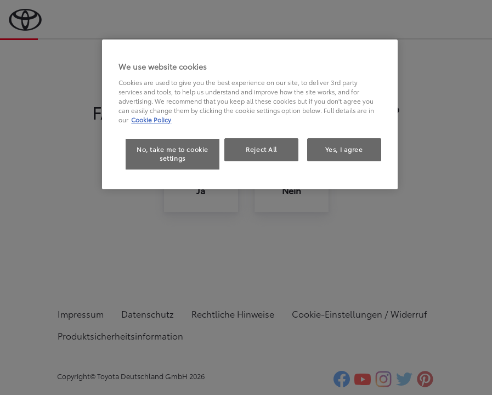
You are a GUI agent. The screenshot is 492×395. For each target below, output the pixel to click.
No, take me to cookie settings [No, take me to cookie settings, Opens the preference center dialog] (172, 153)
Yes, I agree (344, 149)
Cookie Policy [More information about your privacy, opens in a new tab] (151, 119)
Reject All (261, 149)
